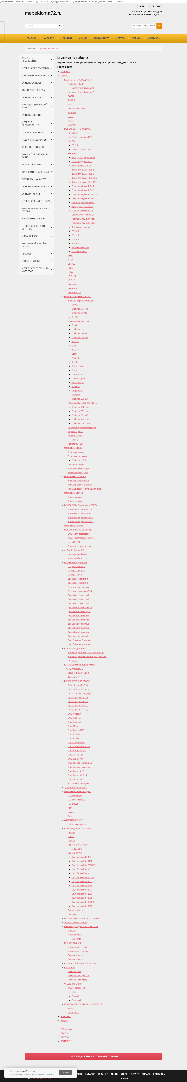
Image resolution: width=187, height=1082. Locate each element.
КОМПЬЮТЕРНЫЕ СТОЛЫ (35, 171)
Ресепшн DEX (74, 971)
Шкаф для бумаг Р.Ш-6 (82, 206)
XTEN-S (71, 280)
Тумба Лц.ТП (74, 677)
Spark (74, 354)
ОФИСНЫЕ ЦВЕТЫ (31, 114)
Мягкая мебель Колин (78, 951)
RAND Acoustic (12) (77, 800)
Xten (70, 808)
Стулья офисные (76, 452)
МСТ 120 (75, 542)
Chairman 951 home (80, 411)
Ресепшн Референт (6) (78, 975)
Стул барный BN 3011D (82, 877)
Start (73, 345)
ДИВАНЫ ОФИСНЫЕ (32, 132)
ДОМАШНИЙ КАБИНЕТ (34, 179)
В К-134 (75, 350)
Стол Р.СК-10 (74, 734)
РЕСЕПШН (27, 253)
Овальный (76, 1000)
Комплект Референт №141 (80, 517)
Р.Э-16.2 (75, 243)
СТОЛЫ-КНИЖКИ (31, 260)
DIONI (70, 121)
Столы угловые (75, 501)
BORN (71, 96)
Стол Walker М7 (75, 759)
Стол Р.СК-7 (73, 738)
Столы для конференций (79, 546)
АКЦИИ (83, 38)
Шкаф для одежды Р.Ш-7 (83, 157)
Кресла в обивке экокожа (80, 485)
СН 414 (74, 317)
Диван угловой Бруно (78, 554)
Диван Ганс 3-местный (78, 603)
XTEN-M (72, 276)
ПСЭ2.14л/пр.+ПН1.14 (78, 689)
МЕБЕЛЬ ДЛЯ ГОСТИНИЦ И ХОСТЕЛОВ (36, 270)
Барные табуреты (76, 910)
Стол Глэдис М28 (76, 730)
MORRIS (72, 112)
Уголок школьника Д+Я (79, 783)
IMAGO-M (72, 284)
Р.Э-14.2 (75, 239)
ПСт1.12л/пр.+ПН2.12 (78, 705)
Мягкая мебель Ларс (77, 947)
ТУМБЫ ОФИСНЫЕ (31, 164)
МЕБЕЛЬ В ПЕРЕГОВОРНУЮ (31, 124)
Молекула (76, 939)
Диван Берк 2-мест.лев (78, 615)
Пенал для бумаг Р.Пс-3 (82, 190)
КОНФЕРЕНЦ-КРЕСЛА (33, 90)
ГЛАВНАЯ (32, 38)
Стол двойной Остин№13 (80, 763)
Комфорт (75, 395)
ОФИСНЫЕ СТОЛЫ (31, 97)
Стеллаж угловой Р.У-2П (83, 202)
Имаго (71, 812)
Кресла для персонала (78, 321)
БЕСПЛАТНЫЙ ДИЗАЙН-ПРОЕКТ (34, 245)
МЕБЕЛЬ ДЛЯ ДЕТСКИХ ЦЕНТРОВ (34, 227)
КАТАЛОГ (49, 38)
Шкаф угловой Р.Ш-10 (81, 166)
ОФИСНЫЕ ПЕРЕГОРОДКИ (35, 186)
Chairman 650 (77, 329)
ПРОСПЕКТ (73, 1012)
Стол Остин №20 (76, 779)
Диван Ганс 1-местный (78, 595)
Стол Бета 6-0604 (76, 755)
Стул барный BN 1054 (81, 885)
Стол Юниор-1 (75, 718)
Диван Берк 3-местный (78, 624)
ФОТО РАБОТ (101, 38)
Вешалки (72, 914)
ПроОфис (72, 133)
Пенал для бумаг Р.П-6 (82, 211)
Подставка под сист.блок (83, 219)
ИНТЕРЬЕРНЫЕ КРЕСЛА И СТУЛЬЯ (35, 210)
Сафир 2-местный (76, 570)
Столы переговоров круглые (81, 538)
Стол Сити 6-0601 (76, 742)
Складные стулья (76, 464)
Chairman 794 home (80, 419)
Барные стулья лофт (78, 845)
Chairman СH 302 (79, 415)
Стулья (71, 840)
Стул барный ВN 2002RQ (83, 865)
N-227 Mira (76, 849)
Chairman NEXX (78, 460)
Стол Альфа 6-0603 (77, 750)
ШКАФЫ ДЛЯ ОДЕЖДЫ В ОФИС (35, 156)
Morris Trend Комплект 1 (82, 92)
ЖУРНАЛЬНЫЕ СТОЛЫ (33, 218)
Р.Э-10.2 (75, 231)
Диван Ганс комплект (78, 579)
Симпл (71, 816)
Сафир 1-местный (76, 566)
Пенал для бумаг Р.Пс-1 (82, 186)
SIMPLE (71, 264)
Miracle (74, 440)
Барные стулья (75, 853)
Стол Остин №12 (76, 771)
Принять (65, 1073)
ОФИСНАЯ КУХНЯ (31, 193)
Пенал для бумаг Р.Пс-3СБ (84, 194)
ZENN (70, 104)
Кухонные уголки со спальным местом (86, 652)
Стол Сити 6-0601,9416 (79, 746)
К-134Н (74, 325)
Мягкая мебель (75, 935)
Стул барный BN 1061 (81, 869)
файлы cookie (29, 1071)
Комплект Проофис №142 (80, 513)
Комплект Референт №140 (80, 521)
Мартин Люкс (77, 382)
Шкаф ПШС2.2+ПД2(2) (78, 673)
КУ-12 (74, 660)
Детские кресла (75, 435)
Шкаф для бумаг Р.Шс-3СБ (84, 178)
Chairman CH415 (79, 313)
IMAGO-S (72, 288)
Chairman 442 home (80, 407)
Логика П (75, 386)
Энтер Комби (77, 366)
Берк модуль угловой (78, 636)
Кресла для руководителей (80, 301)
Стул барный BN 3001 (81, 881)
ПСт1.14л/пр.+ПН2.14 (78, 701)
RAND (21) (73, 804)
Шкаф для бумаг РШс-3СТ (83, 182)
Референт (72, 153)
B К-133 (75, 341)
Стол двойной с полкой (79, 767)
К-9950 (74, 305)
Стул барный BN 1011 (81, 873)
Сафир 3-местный (76, 575)
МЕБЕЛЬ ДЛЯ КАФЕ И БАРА (36, 201)
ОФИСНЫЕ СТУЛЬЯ (31, 82)
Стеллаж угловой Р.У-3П (83, 215)
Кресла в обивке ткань (78, 480)
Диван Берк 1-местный (78, 632)
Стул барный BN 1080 (81, 894)
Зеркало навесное (80, 247)
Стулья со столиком (77, 456)
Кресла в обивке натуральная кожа (84, 489)
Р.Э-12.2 (75, 235)
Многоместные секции (78, 468)
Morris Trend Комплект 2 (82, 88)
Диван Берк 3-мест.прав (79, 611)
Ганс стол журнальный (78, 587)
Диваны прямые (75, 959)
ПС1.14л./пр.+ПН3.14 (78, 685)
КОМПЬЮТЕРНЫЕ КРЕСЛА (36, 75)
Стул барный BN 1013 (81, 890)
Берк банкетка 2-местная (79, 644)
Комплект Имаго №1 (81, 149)
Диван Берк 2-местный (78, 628)
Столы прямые (75, 497)
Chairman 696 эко (79, 333)
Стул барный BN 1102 (81, 861)
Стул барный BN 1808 (81, 906)
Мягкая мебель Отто (77, 558)
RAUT (70, 116)
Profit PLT (75, 358)
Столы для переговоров (79, 534)
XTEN (70, 260)
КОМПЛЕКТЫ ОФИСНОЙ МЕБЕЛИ (34, 106)
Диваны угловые (75, 955)
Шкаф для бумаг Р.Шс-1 (82, 170)
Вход (142, 6)
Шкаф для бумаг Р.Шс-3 (82, 174)
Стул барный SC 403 (81, 857)
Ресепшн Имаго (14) (77, 980)
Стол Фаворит (74, 714)
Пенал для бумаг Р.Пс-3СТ (84, 198)
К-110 (74, 362)
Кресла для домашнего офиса (82, 403)
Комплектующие (75, 444)
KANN (70, 1008)
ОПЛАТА (136, 38)
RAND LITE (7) (75, 795)
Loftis (70, 272)
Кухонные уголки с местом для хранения (87, 656)
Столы (71, 836)
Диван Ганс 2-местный (78, 599)
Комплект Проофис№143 (80, 509)
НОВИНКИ (66, 38)
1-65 (73, 992)
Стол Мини (73, 726)
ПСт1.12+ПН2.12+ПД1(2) (79, 693)
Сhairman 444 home (80, 423)
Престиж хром (78, 378)
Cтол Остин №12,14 (77, 775)
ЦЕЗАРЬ (72, 125)
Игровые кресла (75, 431)
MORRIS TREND (76, 84)
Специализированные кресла (82, 427)
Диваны (71, 832)
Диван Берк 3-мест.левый (80, 607)
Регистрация (157, 6)
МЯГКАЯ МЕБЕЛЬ (30, 236)
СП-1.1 (74, 145)
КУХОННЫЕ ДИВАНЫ (33, 147)
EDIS (70, 256)
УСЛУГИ (120, 38)
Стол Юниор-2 (75, 722)
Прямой (75, 996)
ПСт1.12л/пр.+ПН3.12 (78, 710)
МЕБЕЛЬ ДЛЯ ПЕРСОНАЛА (35, 68)
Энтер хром (77, 374)
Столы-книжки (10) (76, 988)
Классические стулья (78, 472)
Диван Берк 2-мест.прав (79, 620)
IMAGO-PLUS (74, 292)
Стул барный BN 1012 (81, 898)
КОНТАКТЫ (154, 38)
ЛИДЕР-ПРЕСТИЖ (77, 108)
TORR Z (71, 100)
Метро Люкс (77, 390)
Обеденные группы (77, 824)
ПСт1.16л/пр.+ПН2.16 (78, 697)
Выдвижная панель (80, 227)
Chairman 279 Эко (79, 399)
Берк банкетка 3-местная (79, 640)
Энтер (74, 370)
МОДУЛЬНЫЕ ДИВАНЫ (34, 139)
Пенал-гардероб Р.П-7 (81, 161)
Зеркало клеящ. (78, 251)
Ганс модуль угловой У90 (80, 591)
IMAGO (71, 141)
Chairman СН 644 (79, 309)
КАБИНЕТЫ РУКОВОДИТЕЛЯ (30, 59)
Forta (70, 268)
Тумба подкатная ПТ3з (82, 137)
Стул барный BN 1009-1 (82, 902)
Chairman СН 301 (79, 337)
